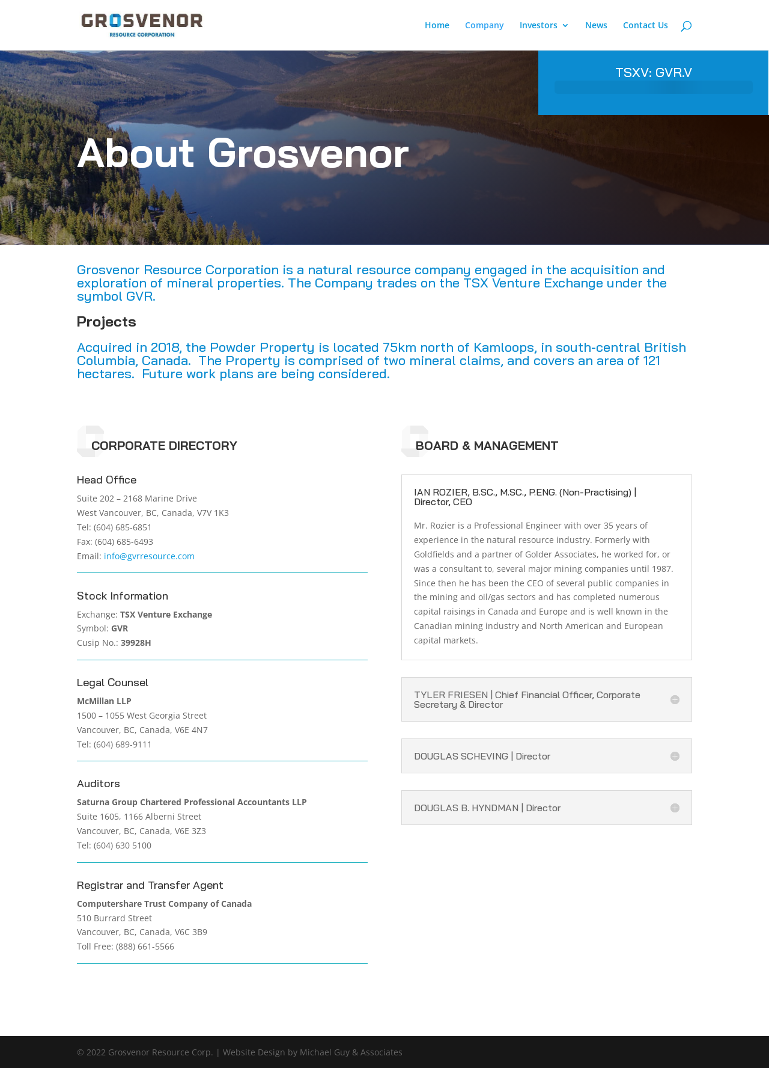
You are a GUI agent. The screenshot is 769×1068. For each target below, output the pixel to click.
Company (484, 26)
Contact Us (645, 26)
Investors (539, 26)
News (596, 26)
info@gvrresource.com (149, 556)
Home (437, 26)
